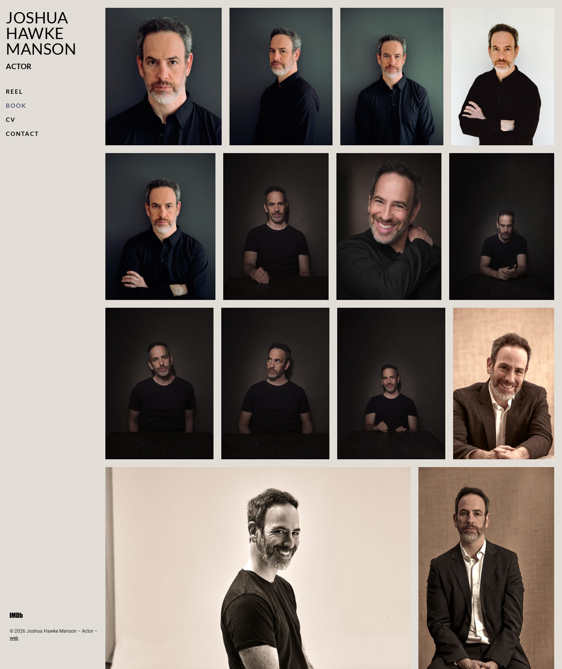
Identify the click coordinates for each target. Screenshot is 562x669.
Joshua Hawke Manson (41, 33)
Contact (22, 133)
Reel (14, 91)
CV (11, 119)
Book (16, 105)
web (14, 638)
